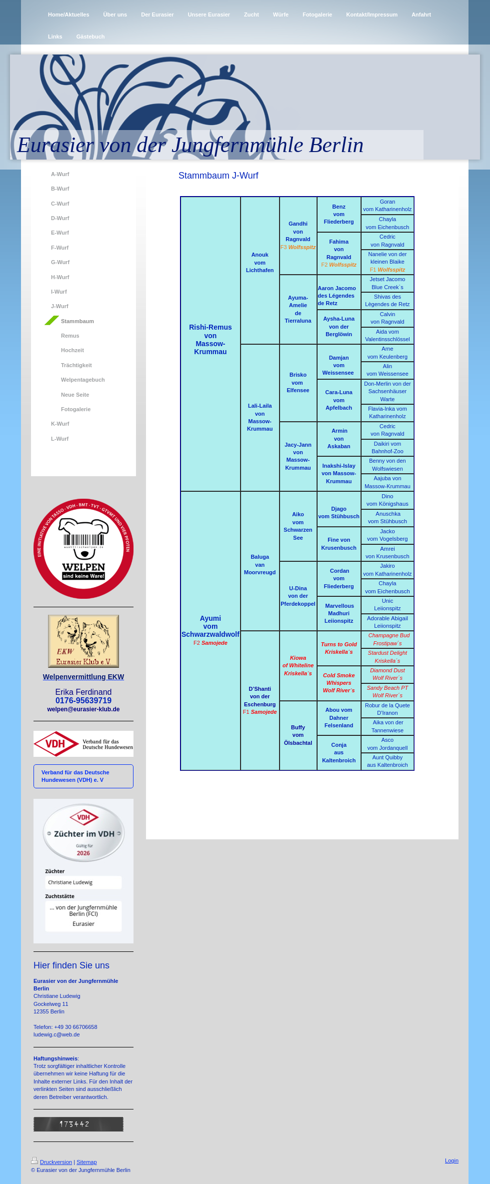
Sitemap (86, 1162)
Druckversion (51, 1162)
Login (451, 1160)
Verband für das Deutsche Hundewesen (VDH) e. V (76, 776)
